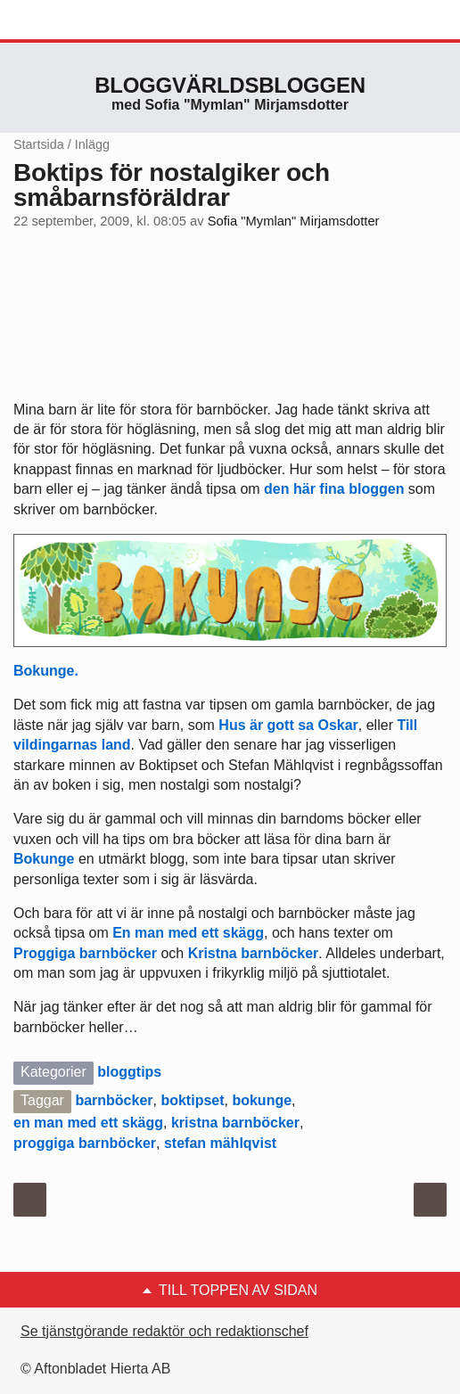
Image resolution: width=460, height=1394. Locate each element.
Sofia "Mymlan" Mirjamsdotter (294, 221)
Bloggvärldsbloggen (230, 85)
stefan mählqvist (220, 1143)
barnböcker (118, 953)
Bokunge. (45, 670)
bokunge (262, 1100)
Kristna (212, 953)
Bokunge (43, 858)
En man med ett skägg (188, 932)
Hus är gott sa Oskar (288, 725)
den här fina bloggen (334, 488)
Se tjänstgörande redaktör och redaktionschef (164, 1331)
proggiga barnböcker (84, 1143)
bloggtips (129, 1071)
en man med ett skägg (88, 1122)
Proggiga (44, 953)
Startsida (38, 144)
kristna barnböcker (235, 1122)
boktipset (192, 1100)
